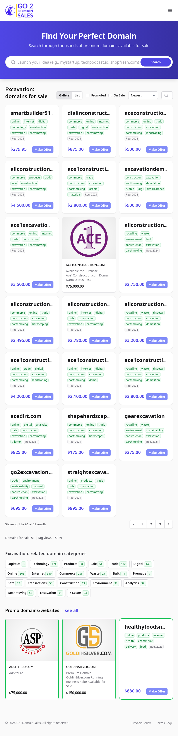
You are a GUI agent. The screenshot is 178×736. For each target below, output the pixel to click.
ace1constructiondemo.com (103, 360)
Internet (42, 573)
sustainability (154, 430)
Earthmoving (20, 593)
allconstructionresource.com (47, 168)
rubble (130, 189)
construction (38, 127)
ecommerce (145, 641)
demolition (153, 183)
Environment (106, 583)
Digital (143, 564)
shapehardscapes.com (96, 416)
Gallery (64, 95)
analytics (41, 425)
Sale (97, 564)
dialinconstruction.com (97, 112)
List (77, 95)
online (16, 121)
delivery (131, 647)
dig (140, 189)
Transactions (41, 583)
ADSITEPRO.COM (21, 667)
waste (145, 233)
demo (92, 380)
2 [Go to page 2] (151, 524)
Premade (142, 573)
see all (71, 610)
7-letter (16, 442)
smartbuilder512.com (38, 112)
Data (14, 583)
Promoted (98, 95)
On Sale (119, 95)
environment (134, 239)
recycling (131, 233)
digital (42, 121)
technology (19, 127)
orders (93, 189)
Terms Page (164, 723)
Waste (98, 573)
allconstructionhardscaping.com (52, 304)
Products (74, 564)
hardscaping (40, 324)
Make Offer (42, 149)
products (34, 177)
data (14, 430)
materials (74, 194)
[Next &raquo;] (168, 524)
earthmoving (38, 133)
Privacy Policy (141, 723)
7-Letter (78, 593)
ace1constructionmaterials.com (108, 168)
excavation (18, 133)
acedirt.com (25, 416)
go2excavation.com (35, 472)
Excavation (51, 593)
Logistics (16, 564)
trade (72, 127)
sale (14, 183)
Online (16, 573)
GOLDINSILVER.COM (81, 667)
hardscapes (96, 436)
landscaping (153, 133)
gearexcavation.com (151, 416)
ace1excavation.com (36, 224)
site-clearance (155, 189)
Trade (118, 564)
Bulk (120, 573)
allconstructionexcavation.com (107, 304)
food (143, 647)
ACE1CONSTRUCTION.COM (85, 265)
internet (29, 121)
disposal (158, 313)
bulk (149, 239)
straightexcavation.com (98, 472)
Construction (73, 583)
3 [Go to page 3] (160, 524)
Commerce (71, 573)
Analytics (135, 583)
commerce (75, 121)
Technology (45, 564)
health (130, 641)
